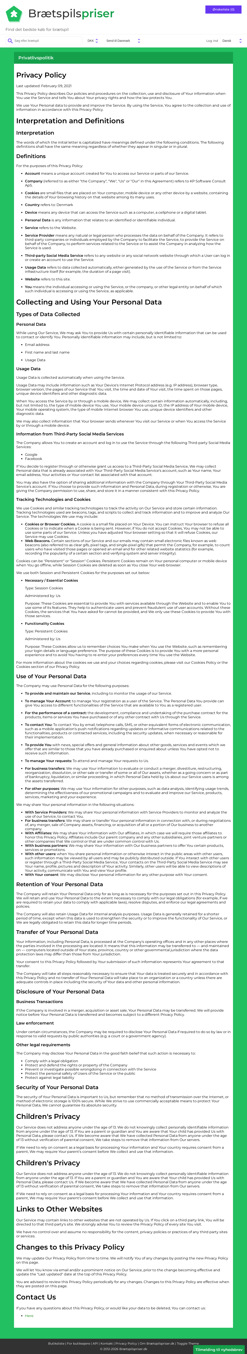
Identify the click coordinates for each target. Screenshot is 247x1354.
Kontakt (107, 1343)
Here (29, 1316)
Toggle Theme (188, 1343)
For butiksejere (78, 1343)
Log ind (212, 41)
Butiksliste (56, 1343)
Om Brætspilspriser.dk (157, 1343)
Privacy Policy (126, 1343)
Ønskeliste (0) (224, 9)
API (95, 1343)
